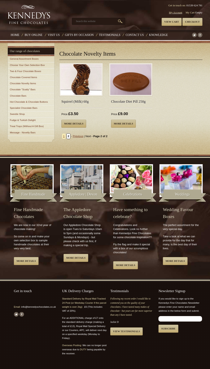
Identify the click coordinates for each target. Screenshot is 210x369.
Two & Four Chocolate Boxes (25, 71)
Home (15, 35)
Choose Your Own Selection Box (27, 65)
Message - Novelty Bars (22, 132)
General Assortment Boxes (24, 59)
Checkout (192, 21)
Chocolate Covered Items (23, 77)
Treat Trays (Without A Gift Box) (27, 126)
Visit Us (54, 35)
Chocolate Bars (18, 96)
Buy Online (33, 35)
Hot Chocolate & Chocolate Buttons (29, 102)
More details (73, 123)
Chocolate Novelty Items (23, 83)
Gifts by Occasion (79, 35)
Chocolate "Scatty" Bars (22, 89)
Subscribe (168, 328)
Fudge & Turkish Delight (23, 120)
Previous (78, 136)
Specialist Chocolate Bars (23, 108)
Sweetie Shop (17, 114)
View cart (171, 21)
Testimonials (109, 35)
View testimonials (126, 331)
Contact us (135, 35)
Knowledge (158, 35)
